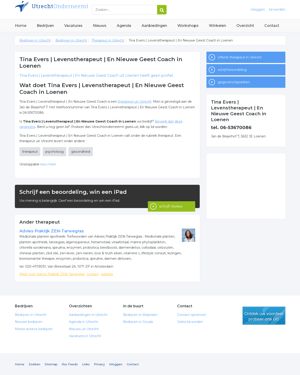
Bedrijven (45, 25)
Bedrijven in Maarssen (140, 315)
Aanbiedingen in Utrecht (88, 315)
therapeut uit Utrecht (134, 102)
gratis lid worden (264, 316)
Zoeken (34, 364)
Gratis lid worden (190, 322)
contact (93, 274)
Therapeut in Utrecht (108, 40)
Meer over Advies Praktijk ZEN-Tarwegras (52, 274)
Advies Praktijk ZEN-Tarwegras (51, 231)
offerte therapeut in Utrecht (240, 57)
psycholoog (54, 152)
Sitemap (51, 364)
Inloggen (115, 364)
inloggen (258, 9)
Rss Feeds (70, 364)
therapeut (30, 152)
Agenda (124, 25)
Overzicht (245, 25)
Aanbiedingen (154, 25)
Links (86, 364)
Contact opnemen (191, 315)
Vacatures (73, 25)
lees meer (48, 164)
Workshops (188, 25)
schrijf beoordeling (232, 70)
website (107, 274)
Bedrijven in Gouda (138, 322)
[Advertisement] (246, 186)
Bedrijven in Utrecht (71, 9)
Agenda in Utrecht (83, 322)
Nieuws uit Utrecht (84, 329)
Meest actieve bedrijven (34, 329)
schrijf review (171, 196)
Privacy (99, 364)
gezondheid (80, 152)
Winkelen (217, 25)
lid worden (277, 9)
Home (20, 25)
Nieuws (99, 25)
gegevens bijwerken (234, 82)
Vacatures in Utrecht (85, 336)
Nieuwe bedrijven (28, 322)
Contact (271, 25)
